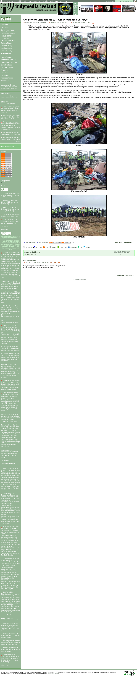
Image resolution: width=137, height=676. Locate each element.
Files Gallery (6, 53)
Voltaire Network (7, 618)
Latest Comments (8, 40)
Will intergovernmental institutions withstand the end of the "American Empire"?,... (9, 626)
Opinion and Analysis (9, 33)
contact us (36, 1)
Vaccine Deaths (7, 67)
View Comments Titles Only (121, 252)
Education (5, 80)
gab (56, 1)
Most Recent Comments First (122, 251)
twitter (61, 1)
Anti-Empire (5, 186)
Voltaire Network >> (6, 665)
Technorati (62, 247)
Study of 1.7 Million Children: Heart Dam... (8, 208)
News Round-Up (9, 468)
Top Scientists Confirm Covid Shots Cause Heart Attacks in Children (9, 394)
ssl (66, 1)
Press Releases (7, 35)
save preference (121, 254)
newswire (44, 1)
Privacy (57, 673)
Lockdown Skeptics (8, 463)
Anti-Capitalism (13, 86)
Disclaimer (51, 673)
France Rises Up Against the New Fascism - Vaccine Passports (10, 108)
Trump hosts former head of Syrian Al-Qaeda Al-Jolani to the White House (10, 254)
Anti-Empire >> (5, 226)
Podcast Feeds (7, 78)
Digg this (27, 247)
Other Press (6, 38)
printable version (30, 242)
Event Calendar (7, 27)
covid (51, 1)
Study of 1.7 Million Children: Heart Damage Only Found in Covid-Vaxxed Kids (10, 328)
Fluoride (4, 73)
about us (27, 1)
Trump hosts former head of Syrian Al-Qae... (10, 194)
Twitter (86, 247)
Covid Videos (6, 65)
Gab (80, 247)
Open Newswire (7, 30)
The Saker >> (5, 460)
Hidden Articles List (9, 60)
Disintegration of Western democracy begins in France (10, 642)
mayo (27, 22)
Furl (45, 247)
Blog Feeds (5, 181)
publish (20, 1)
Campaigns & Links (9, 62)
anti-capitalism (34, 22)
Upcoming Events (8, 85)
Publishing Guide (6, 21)
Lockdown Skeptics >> (7, 615)
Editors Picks (6, 43)
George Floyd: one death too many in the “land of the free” (10, 117)
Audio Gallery (6, 48)
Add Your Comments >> (124, 242)
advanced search (110, 1)
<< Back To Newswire (79, 279)
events (13, 1)
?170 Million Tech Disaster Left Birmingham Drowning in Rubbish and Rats (9, 496)
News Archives (7, 57)
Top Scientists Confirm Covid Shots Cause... (9, 220)
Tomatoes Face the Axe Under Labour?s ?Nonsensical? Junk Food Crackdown (10, 561)
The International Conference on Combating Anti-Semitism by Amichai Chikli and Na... (10, 657)
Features (4, 25)
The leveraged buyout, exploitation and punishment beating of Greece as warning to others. (10, 124)
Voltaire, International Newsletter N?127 (9, 635)
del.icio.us (37, 247)
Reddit (53, 247)
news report (43, 22)
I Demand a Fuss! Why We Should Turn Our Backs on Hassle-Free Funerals (10, 528)
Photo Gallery (6, 45)
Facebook (72, 247)
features (7, 1)
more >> (18, 141)
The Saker (4, 229)
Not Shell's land (29, 261)
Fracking (4, 70)
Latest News (6, 32)
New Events (5, 93)
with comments (42, 242)
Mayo (6, 86)
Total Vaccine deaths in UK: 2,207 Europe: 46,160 (75, 8)
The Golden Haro (9, 214)
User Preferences (7, 147)
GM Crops (5, 75)
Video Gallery (6, 51)
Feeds (3, 152)
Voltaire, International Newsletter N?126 (9, 648)
